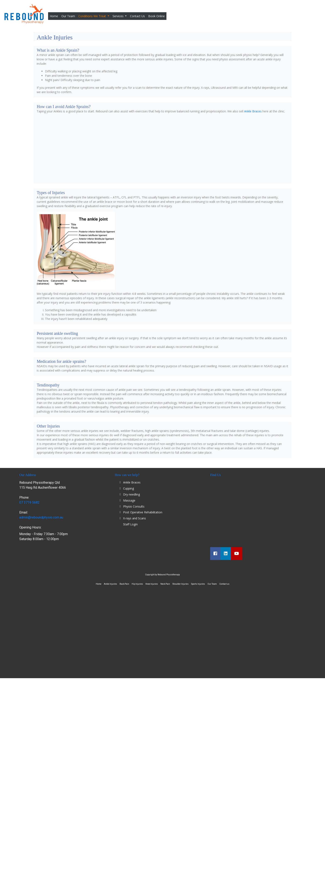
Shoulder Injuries (180, 584)
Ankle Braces (253, 111)
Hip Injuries (137, 584)
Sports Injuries (198, 584)
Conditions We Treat (92, 16)
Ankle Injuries (110, 584)
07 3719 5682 (29, 502)
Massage (129, 500)
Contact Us (137, 16)
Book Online (156, 16)
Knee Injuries (152, 584)
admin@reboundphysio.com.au (41, 517)
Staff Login (130, 524)
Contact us (224, 584)
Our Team (68, 16)
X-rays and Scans (134, 518)
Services (118, 16)
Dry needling (131, 494)
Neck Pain (165, 584)
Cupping (128, 488)
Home (55, 16)
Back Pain (124, 584)
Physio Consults (133, 506)
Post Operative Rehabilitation (142, 512)
